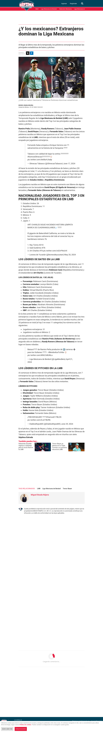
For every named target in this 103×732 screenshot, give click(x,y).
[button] (27, 53)
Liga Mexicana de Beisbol (49, 9)
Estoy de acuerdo (21, 729)
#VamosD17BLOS (53, 417)
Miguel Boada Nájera (26, 105)
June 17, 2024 (69, 163)
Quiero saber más (7, 729)
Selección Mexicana (65, 9)
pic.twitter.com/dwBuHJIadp (39, 160)
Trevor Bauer (67, 489)
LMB (38, 489)
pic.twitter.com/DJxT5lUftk (38, 420)
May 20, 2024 (70, 255)
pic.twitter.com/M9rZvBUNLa (40, 355)
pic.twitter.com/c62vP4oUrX (55, 251)
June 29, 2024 (67, 424)
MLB (37, 9)
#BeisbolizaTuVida (56, 352)
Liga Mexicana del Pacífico (82, 9)
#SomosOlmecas (34, 157)
